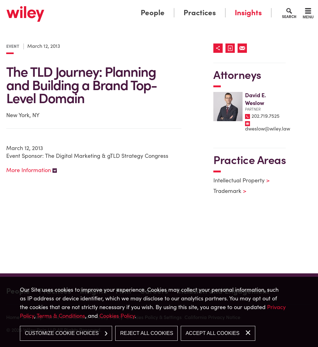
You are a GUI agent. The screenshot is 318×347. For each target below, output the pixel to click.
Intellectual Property (237, 180)
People (153, 12)
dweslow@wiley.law (267, 129)
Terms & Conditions (61, 315)
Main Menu (139, 7)
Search (289, 16)
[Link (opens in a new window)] (231, 48)
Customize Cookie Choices (62, 333)
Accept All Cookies (212, 333)
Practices (200, 12)
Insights (248, 12)
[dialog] (159, 312)
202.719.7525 (265, 116)
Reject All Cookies (146, 333)
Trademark (225, 190)
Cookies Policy (117, 315)
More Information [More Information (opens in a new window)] (28, 170)
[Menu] (308, 14)
